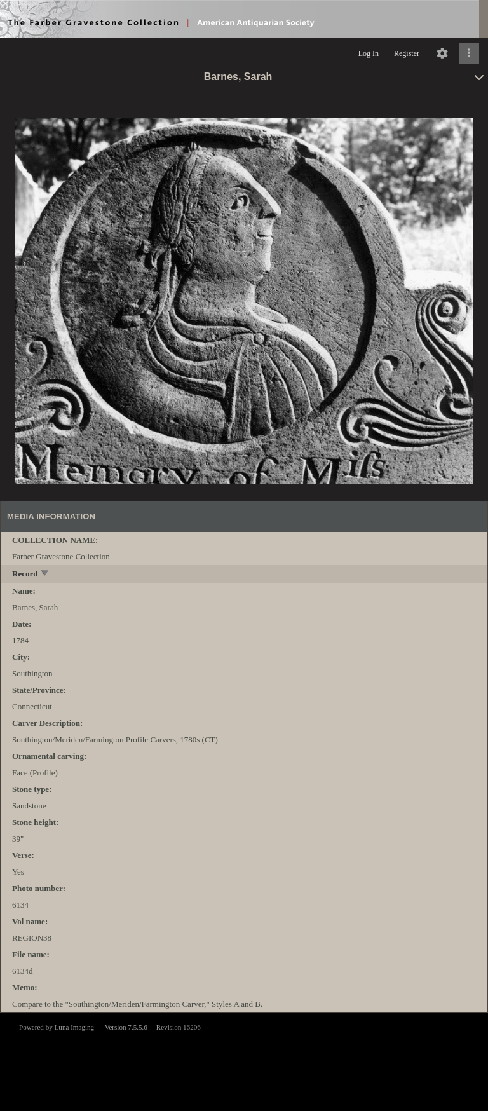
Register (406, 53)
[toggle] (45, 574)
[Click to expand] (469, 53)
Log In (368, 53)
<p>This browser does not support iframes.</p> (244, 1060)
